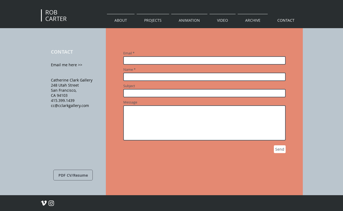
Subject (129, 86)
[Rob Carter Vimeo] (43, 203)
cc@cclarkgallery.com (70, 105)
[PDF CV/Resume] (73, 175)
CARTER (56, 19)
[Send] (280, 149)
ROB (51, 12)
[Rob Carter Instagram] (51, 203)
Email (127, 53)
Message (130, 102)
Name (128, 69)
